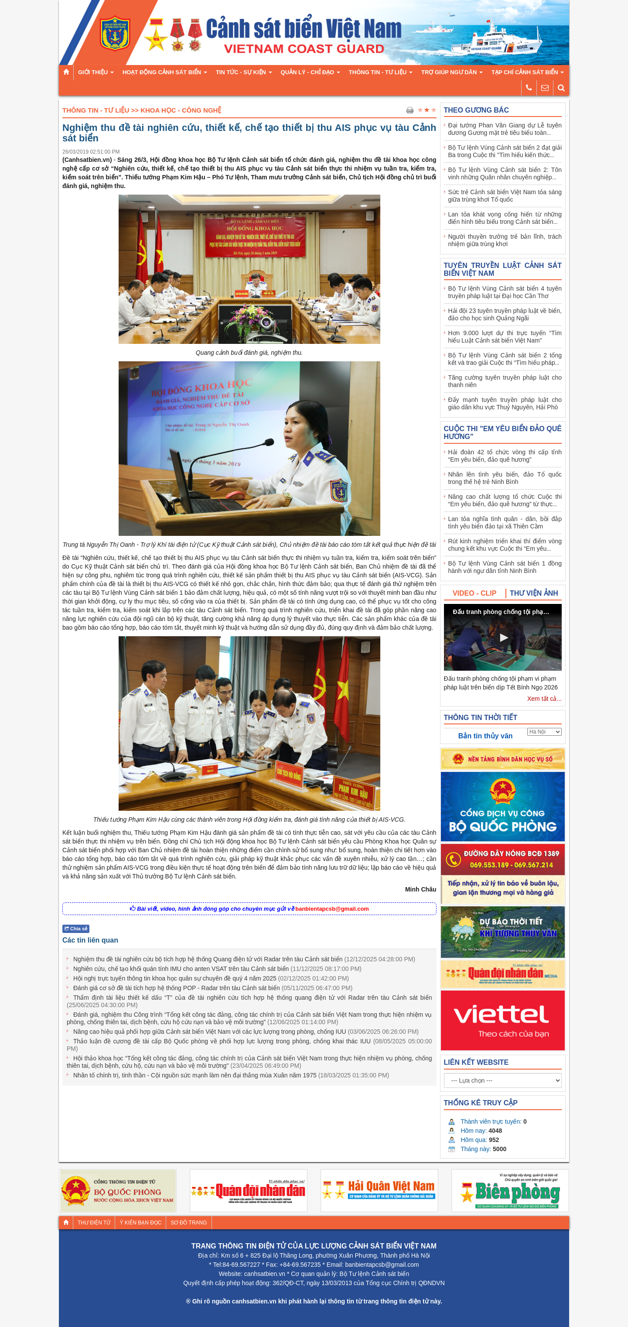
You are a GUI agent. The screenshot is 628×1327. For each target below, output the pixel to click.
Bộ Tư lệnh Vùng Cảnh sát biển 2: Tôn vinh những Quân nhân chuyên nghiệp (505, 173)
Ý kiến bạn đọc (140, 1223)
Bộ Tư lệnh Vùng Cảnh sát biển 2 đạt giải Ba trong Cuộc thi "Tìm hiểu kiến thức (505, 151)
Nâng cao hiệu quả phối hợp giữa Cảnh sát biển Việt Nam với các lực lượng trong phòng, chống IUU (246, 1031)
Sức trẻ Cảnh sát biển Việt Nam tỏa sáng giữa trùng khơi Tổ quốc (505, 196)
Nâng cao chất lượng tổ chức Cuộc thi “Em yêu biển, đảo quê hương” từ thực (505, 500)
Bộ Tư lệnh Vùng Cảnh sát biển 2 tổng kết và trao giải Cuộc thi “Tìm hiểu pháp (505, 359)
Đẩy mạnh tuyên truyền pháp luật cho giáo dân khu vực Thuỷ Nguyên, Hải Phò (505, 403)
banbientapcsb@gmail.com (332, 908)
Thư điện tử (94, 1223)
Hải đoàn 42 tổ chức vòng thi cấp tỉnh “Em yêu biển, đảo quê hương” (505, 456)
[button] (502, 637)
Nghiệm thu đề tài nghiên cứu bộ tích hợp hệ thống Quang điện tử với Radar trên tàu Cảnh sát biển (244, 959)
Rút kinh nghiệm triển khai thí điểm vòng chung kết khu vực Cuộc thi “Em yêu (505, 545)
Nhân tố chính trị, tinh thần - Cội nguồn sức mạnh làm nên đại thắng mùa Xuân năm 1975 (231, 1075)
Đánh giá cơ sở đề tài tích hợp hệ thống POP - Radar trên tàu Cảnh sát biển (212, 987)
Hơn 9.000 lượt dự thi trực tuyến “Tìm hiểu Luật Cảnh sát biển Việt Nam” (505, 336)
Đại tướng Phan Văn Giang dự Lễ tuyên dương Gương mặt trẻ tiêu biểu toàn (505, 129)
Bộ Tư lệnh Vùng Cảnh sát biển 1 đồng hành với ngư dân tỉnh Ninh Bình (505, 567)
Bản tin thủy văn (485, 736)
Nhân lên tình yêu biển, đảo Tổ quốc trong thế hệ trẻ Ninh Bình (505, 478)
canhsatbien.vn (264, 1273)
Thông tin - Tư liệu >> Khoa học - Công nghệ (141, 110)
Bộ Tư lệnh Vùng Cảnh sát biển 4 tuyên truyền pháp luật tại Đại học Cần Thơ (505, 292)
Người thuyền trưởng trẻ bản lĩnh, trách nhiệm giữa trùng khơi (505, 240)
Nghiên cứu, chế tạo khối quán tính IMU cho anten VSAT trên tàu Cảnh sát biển (217, 968)
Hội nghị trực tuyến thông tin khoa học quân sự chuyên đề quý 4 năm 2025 (211, 978)
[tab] (475, 594)
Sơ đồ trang (189, 1223)
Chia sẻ (76, 928)
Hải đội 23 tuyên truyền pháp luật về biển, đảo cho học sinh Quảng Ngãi (505, 314)
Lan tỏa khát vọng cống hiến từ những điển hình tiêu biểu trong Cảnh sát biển (505, 218)
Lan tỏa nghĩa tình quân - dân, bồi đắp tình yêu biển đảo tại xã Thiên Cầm (505, 522)
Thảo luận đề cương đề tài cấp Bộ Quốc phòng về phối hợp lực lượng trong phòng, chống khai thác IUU (249, 1045)
